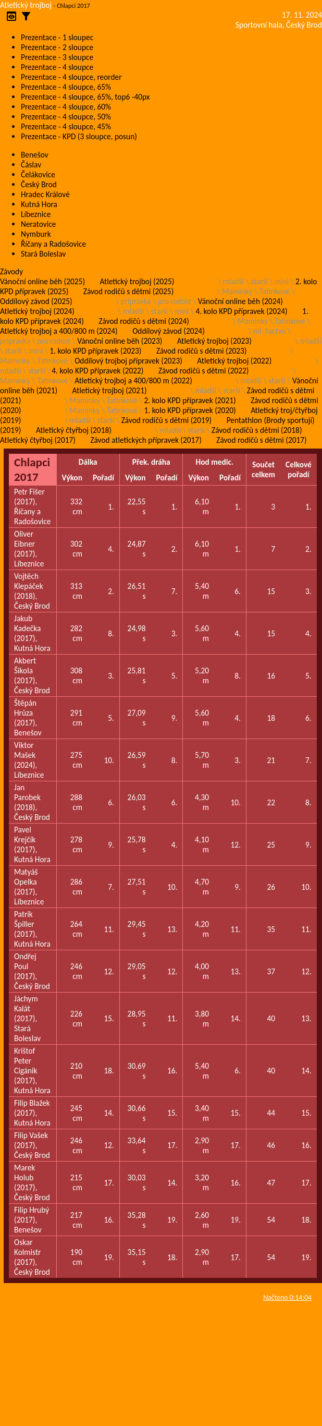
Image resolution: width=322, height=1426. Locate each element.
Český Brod (39, 184)
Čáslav (31, 165)
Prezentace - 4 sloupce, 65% (66, 87)
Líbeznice (36, 214)
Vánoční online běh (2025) (42, 281)
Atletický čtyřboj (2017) (38, 440)
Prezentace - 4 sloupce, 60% (66, 107)
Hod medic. (214, 462)
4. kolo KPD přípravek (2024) (241, 311)
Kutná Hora (39, 204)
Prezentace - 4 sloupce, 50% (66, 117)
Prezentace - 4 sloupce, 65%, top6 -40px (85, 97)
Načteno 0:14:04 (287, 1297)
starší (259, 281)
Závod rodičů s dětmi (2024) (143, 321)
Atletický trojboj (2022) (234, 361)
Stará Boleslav (43, 254)
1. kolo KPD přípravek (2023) (95, 351)
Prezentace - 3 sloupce (57, 57)
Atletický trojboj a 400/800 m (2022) (133, 380)
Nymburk (36, 234)
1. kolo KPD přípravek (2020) (190, 410)
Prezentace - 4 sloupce (57, 67)
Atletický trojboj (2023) (214, 341)
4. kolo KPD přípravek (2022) (97, 371)
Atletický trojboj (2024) (37, 311)
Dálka (88, 462)
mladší (233, 281)
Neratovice (38, 224)
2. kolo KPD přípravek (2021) (190, 400)
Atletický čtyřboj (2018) (74, 430)
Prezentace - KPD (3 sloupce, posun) (79, 136)
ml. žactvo (269, 331)
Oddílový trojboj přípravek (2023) (128, 361)
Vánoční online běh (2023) (119, 341)
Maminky (237, 291)
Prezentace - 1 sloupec (57, 37)
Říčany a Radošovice (53, 244)
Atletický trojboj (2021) (109, 390)
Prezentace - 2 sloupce (57, 47)
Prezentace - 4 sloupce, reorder (71, 77)
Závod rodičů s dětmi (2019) (166, 420)
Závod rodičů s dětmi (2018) (257, 430)
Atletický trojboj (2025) (137, 281)
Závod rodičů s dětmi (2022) (203, 371)
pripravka (136, 301)
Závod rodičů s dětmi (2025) (128, 291)
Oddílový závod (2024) (168, 331)
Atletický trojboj (26, 5)
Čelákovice (38, 174)
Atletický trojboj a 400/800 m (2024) (59, 331)
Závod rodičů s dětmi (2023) (201, 351)
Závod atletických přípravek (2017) (145, 440)
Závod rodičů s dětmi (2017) (261, 440)
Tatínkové (274, 291)
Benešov (34, 155)
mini (282, 281)
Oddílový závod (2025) (36, 301)
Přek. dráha (151, 462)
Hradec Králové (45, 194)
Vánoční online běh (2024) (240, 301)
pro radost (174, 301)
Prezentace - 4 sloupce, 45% (66, 126)
